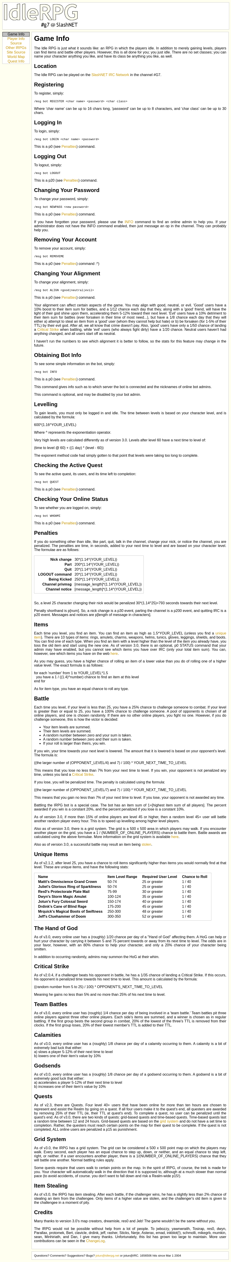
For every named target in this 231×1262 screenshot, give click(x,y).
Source (16, 43)
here (114, 653)
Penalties (69, 146)
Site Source (16, 52)
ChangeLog (95, 1241)
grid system (169, 1121)
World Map (16, 57)
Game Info (16, 34)
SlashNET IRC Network (110, 75)
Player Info (16, 39)
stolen (146, 844)
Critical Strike (48, 329)
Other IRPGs (16, 48)
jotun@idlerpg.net (107, 1255)
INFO (129, 222)
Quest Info (16, 61)
